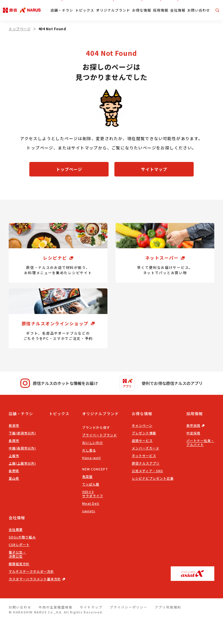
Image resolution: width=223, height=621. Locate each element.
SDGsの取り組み (22, 537)
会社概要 (16, 529)
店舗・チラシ (62, 10)
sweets (88, 510)
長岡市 (14, 440)
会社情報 (177, 10)
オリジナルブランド (113, 10)
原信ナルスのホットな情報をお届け (59, 383)
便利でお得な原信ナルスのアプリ (161, 383)
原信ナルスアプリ (146, 463)
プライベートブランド (99, 435)
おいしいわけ (92, 442)
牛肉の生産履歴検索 (56, 607)
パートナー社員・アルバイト (200, 442)
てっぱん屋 (90, 484)
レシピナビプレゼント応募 (153, 478)
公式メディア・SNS (147, 470)
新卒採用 (193, 425)
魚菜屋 (87, 476)
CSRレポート (19, 544)
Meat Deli (90, 503)
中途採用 (193, 433)
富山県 (14, 478)
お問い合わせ (198, 10)
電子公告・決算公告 (17, 554)
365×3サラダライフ (92, 493)
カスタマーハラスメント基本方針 (35, 579)
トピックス (84, 10)
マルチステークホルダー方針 (31, 571)
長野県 (14, 470)
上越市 (14, 455)
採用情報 (160, 10)
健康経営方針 (19, 563)
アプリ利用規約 (168, 607)
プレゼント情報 (144, 433)
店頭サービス (142, 440)
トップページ (19, 28)
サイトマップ (154, 169)
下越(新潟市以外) (22, 433)
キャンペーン (142, 425)
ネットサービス (144, 455)
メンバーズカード (145, 448)
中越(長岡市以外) (22, 448)
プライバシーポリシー (129, 607)
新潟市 (14, 425)
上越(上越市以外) (22, 463)
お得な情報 (141, 10)
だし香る (89, 450)
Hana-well (91, 457)
